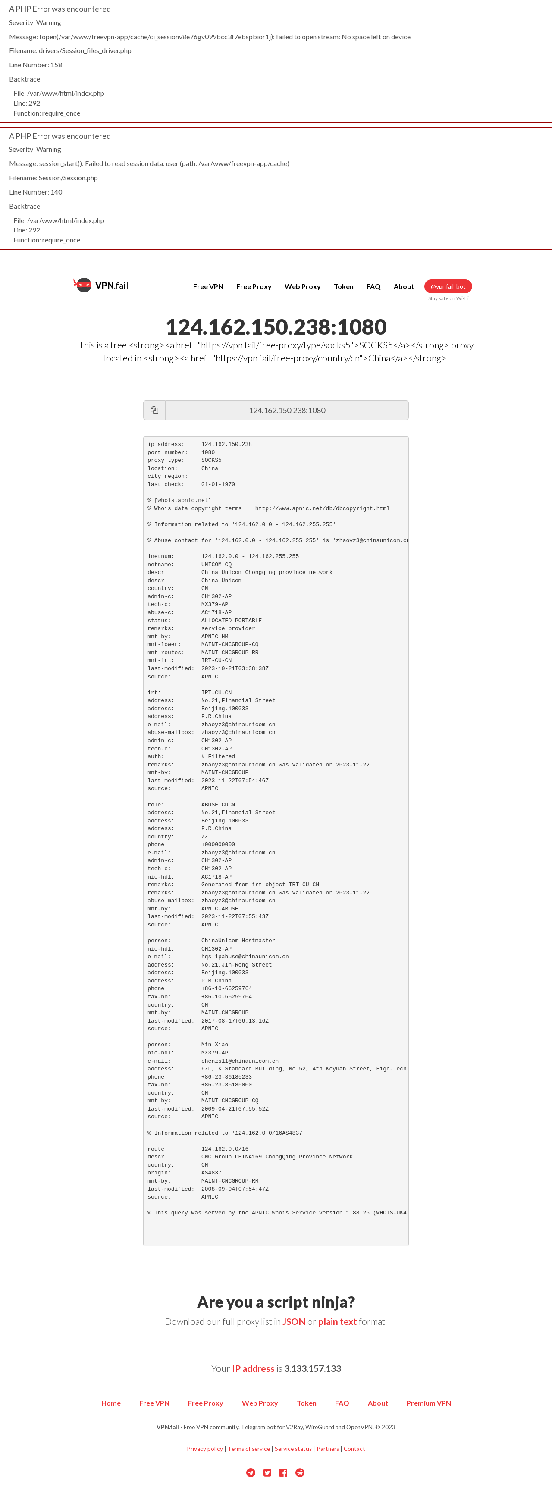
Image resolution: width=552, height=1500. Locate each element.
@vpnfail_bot (448, 286)
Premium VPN (429, 1403)
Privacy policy (205, 1448)
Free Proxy (254, 286)
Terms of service (249, 1448)
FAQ (374, 286)
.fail (101, 285)
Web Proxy (303, 286)
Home (111, 1403)
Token (344, 286)
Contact (354, 1448)
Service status (293, 1448)
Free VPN (208, 286)
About (404, 286)
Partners (328, 1448)
